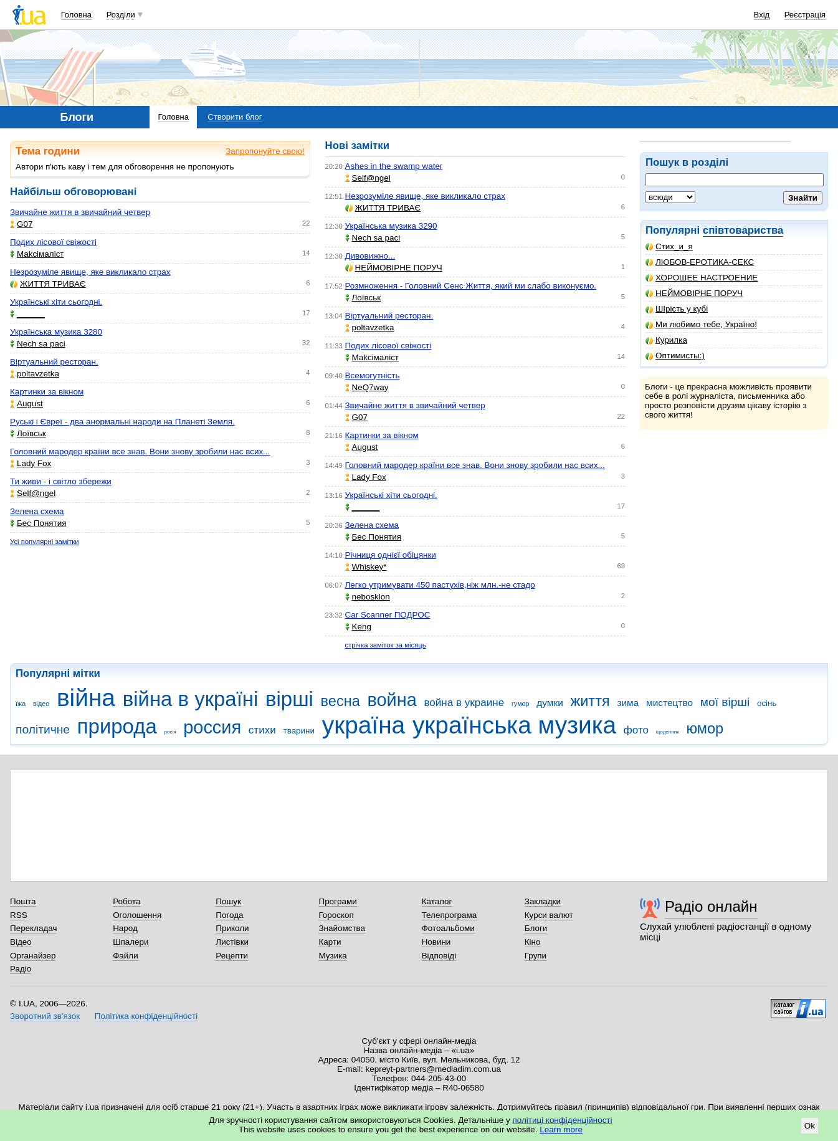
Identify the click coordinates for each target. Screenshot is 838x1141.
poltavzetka (34, 373)
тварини (299, 730)
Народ (125, 928)
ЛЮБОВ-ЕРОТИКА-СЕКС (699, 262)
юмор (704, 728)
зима (628, 702)
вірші (289, 698)
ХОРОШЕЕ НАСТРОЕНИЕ (701, 277)
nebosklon (367, 596)
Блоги (536, 928)
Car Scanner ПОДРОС (388, 614)
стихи (262, 730)
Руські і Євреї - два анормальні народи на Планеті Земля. (122, 421)
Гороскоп (335, 915)
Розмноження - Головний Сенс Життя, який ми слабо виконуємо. (471, 285)
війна (86, 697)
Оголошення (137, 915)
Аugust (26, 403)
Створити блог (234, 117)
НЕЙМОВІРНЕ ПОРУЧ (694, 293)
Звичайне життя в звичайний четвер (80, 212)
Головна (76, 14)
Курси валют (549, 915)
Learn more (561, 1129)
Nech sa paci (37, 343)
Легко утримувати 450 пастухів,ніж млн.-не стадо (440, 585)
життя (590, 701)
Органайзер (32, 955)
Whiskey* (366, 566)
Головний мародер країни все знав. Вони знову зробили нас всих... (140, 451)
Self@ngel (32, 493)
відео (41, 703)
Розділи (121, 14)
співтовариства (743, 230)
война (391, 700)
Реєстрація (805, 14)
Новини (436, 942)
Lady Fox (30, 463)
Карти (329, 942)
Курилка (666, 340)
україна (363, 725)
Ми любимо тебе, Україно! (701, 324)
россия (212, 727)
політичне (43, 729)
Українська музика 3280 (56, 332)
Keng (358, 626)
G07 (21, 224)
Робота (126, 901)
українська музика (514, 725)
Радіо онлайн (711, 906)
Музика (332, 955)
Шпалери (130, 942)
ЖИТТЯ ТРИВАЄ (48, 284)
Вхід (762, 14)
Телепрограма (449, 915)
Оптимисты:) (675, 355)
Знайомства (341, 928)
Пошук (228, 901)
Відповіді (439, 955)
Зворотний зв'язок (45, 1016)
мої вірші (725, 702)
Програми (337, 901)
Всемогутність (372, 375)
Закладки (543, 901)
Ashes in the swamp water (394, 166)
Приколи (232, 928)
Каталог (437, 901)
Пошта (23, 901)
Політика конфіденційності (146, 1016)
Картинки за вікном (46, 391)
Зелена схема (37, 511)
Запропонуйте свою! (265, 151)
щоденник (667, 732)
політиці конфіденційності (562, 1120)
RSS (18, 915)
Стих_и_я (669, 246)
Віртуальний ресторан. (54, 361)
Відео (21, 942)
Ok (809, 1125)
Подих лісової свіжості (53, 242)
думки (549, 702)
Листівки (232, 942)
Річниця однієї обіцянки (390, 555)
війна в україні (191, 698)
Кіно (533, 942)
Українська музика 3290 (391, 226)
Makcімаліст (37, 254)
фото (636, 730)
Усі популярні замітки (44, 541)
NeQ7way (367, 387)
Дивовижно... (370, 255)
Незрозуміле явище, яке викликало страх (90, 272)
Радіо (20, 968)
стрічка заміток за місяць (385, 645)
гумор (521, 703)
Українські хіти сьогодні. (56, 302)
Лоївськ (28, 433)
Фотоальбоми (448, 928)
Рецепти (232, 955)
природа (117, 726)
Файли (125, 955)
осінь (767, 703)
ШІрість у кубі (676, 308)
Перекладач (33, 928)
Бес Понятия (38, 523)
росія (170, 732)
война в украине (464, 703)
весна (340, 701)
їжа (21, 703)
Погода (229, 915)
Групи (535, 955)
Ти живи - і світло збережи (61, 481)
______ (27, 313)
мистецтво (669, 702)
